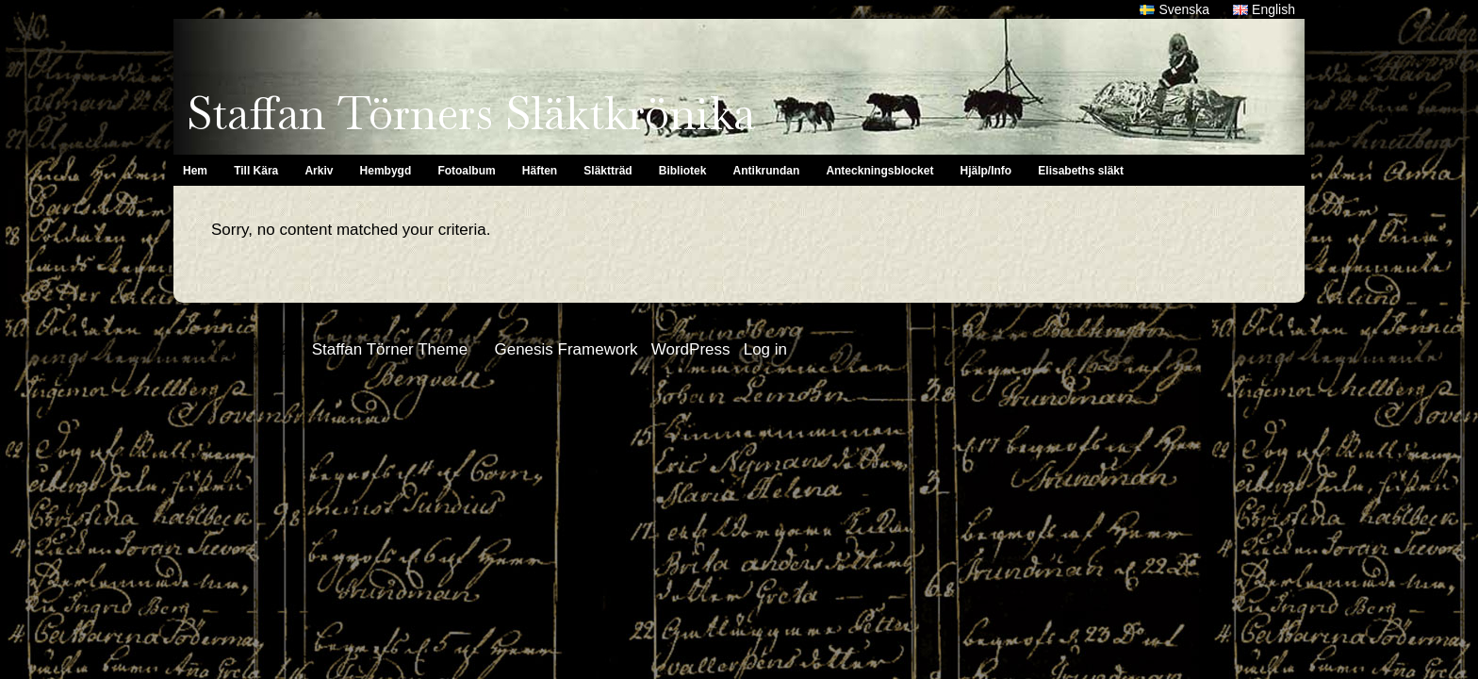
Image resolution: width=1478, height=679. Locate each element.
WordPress (691, 349)
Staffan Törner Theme (390, 349)
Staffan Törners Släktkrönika (471, 113)
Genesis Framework (565, 349)
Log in (765, 349)
